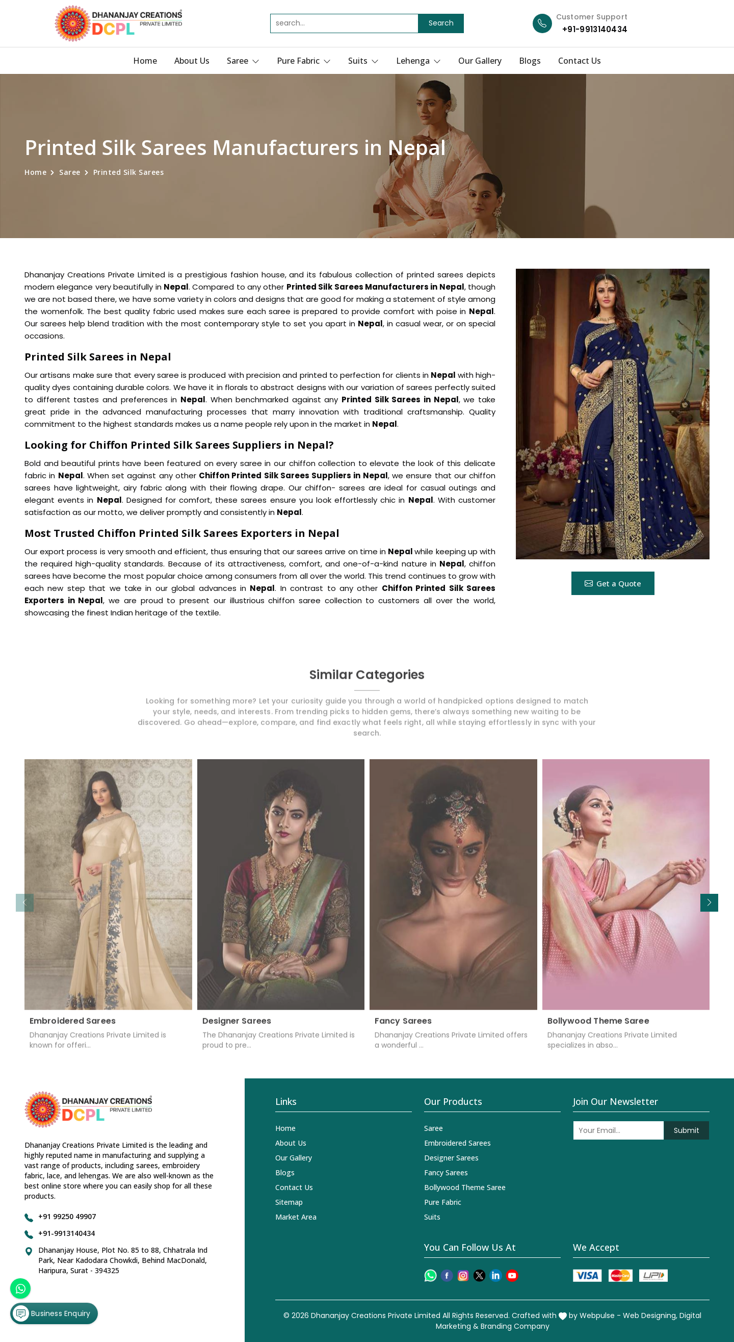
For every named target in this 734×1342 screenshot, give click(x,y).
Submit (686, 1130)
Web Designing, (650, 1315)
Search (441, 23)
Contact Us (579, 60)
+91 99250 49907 (67, 1216)
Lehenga (418, 60)
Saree (243, 60)
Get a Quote (613, 583)
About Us (191, 60)
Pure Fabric (304, 60)
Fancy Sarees (403, 1028)
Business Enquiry (51, 1313)
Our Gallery (480, 60)
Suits (363, 60)
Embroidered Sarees (73, 1028)
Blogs (530, 60)
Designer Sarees (237, 1028)
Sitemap (289, 1202)
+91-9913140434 (594, 29)
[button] (709, 903)
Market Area (296, 1217)
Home (145, 60)
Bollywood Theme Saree (598, 1028)
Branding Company (515, 1326)
